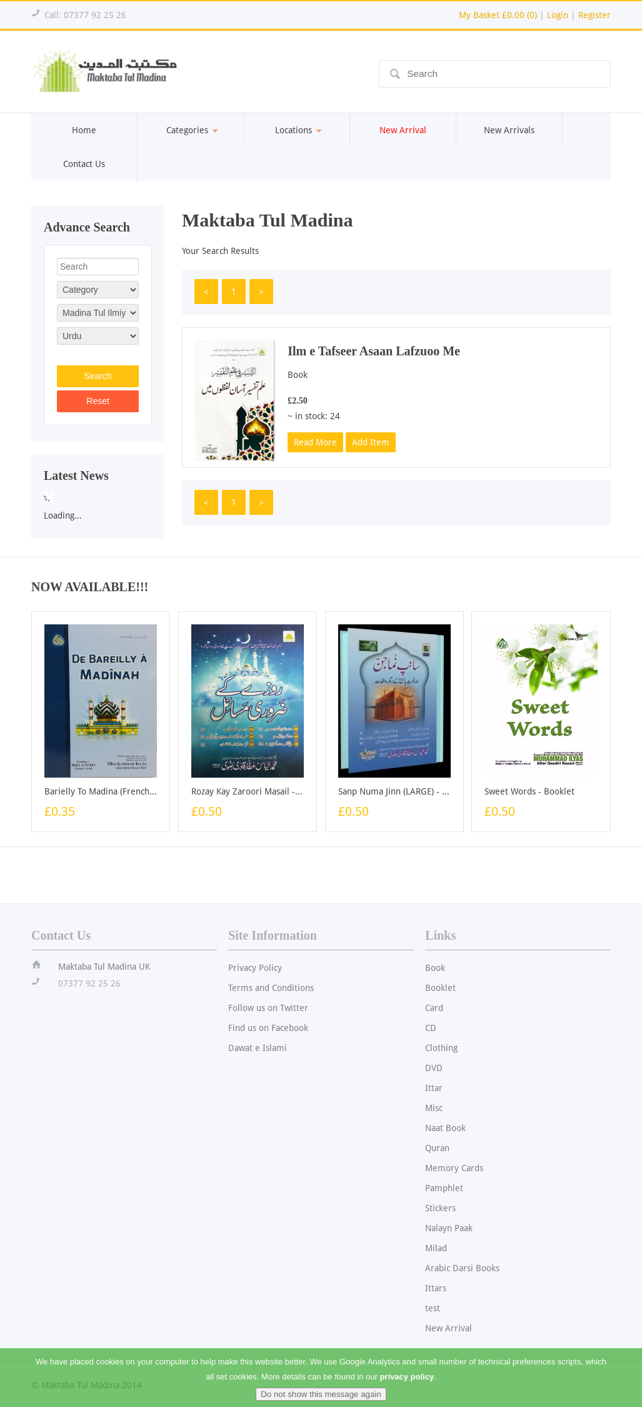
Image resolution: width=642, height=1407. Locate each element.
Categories (190, 130)
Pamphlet (444, 1188)
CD (430, 1028)
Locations (296, 130)
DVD (434, 1068)
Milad (436, 1248)
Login (557, 15)
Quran (437, 1148)
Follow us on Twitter (268, 1008)
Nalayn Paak (449, 1228)
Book (435, 968)
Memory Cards (454, 1168)
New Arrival (448, 1328)
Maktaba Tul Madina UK (104, 967)
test (432, 1308)
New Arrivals (509, 130)
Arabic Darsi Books (462, 1268)
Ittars (435, 1288)
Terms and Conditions (271, 988)
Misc (434, 1108)
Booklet (440, 988)
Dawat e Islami (257, 1048)
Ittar (434, 1088)
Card (434, 1008)
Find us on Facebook (268, 1028)
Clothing (441, 1048)
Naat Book (445, 1128)
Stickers (440, 1208)
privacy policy (406, 1385)
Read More (315, 442)
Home (84, 130)
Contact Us (84, 164)
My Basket (498, 15)
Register (594, 15)
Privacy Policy (255, 968)
